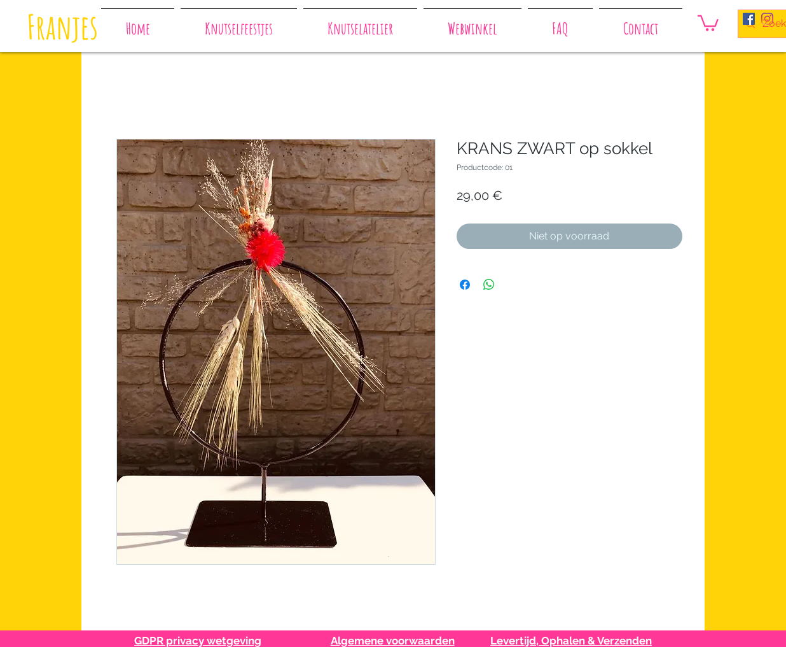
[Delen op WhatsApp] (489, 284)
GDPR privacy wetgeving (197, 640)
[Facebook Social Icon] (749, 19)
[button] (708, 22)
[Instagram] (767, 19)
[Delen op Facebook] (464, 284)
